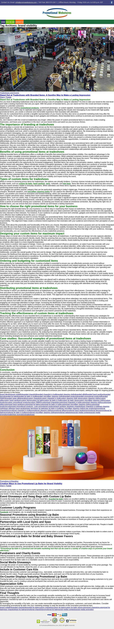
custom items (26, 400)
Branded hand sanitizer (95, 394)
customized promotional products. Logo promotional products (31, 406)
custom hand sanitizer (12, 400)
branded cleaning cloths (65, 394)
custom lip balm (37, 400)
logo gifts (8, 408)
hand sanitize (38, 184)
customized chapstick (49, 402)
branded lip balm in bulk (26, 396)
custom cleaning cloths (91, 398)
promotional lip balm (50, 609)
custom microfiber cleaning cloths (91, 400)
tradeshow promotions (16, 414)
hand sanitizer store (63, 406)
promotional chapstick (33, 609)
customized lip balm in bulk (50, 404)
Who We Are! (10, 22)
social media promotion (84, 609)
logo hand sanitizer (19, 408)
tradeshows (30, 414)
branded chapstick (29, 394)
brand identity (5, 394)
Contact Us (19, 22)
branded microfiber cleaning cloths (49, 396)
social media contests (81, 412)
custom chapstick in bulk (50, 398)
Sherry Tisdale (5, 97)
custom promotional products (18, 402)
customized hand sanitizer (13, 404)
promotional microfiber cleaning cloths (40, 412)
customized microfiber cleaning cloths (75, 404)
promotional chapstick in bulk (18, 410)
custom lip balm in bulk (52, 400)
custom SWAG (35, 402)
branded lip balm (10, 396)
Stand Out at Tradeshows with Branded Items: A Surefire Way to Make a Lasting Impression (45, 95)
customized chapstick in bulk (69, 402)
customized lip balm (32, 404)
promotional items (93, 410)
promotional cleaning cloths (41, 410)
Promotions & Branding (9, 481)
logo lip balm (40, 408)
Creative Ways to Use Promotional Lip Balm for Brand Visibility (31, 483)
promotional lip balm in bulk (14, 412)
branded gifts (80, 394)
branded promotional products (89, 396)
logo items (31, 408)
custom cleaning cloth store (71, 398)
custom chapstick (34, 398)
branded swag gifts (12, 398)
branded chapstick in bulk (46, 394)
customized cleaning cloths (91, 402)
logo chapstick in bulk (90, 406)
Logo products (90, 408)
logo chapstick (76, 406)
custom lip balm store (69, 400)
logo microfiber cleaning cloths (72, 408)
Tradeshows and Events (9, 93)
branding (23, 398)
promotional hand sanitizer (75, 410)
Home (3, 22)
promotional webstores (64, 412)
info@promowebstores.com (26, 2)
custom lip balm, (26, 184)
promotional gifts (58, 410)
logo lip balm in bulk (53, 408)
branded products (70, 396)
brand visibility (16, 394)
